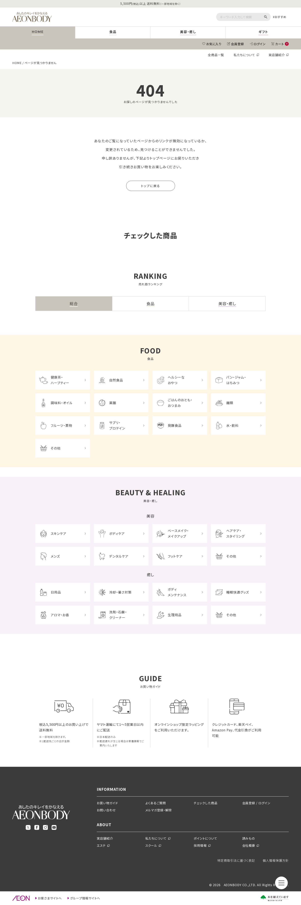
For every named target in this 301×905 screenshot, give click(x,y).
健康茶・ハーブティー (60, 380)
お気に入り (214, 44)
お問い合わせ (106, 810)
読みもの (248, 838)
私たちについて (244, 54)
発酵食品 (175, 425)
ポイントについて (205, 838)
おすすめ (280, 17)
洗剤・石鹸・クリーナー (118, 614)
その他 (55, 448)
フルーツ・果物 (61, 425)
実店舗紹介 (277, 54)
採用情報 (200, 845)
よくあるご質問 (155, 803)
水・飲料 (232, 425)
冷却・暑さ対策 (120, 592)
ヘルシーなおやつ (176, 380)
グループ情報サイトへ (85, 898)
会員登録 (237, 44)
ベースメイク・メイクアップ (178, 533)
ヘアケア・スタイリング (235, 533)
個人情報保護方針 (276, 860)
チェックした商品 (205, 803)
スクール (151, 845)
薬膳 (112, 402)
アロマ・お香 (60, 614)
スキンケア (58, 533)
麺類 (229, 402)
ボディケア (117, 533)
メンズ (55, 556)
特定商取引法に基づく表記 (236, 860)
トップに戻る (150, 185)
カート (282, 44)
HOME (17, 63)
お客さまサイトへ (50, 898)
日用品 (56, 592)
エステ (101, 845)
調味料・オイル (62, 402)
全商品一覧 (216, 54)
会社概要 (248, 845)
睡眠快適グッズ (237, 592)
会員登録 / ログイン (256, 803)
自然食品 (116, 380)
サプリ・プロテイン (117, 425)
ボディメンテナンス (177, 592)
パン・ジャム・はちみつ (236, 380)
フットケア (175, 556)
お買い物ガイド (107, 803)
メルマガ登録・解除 (158, 810)
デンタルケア (118, 556)
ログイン (259, 44)
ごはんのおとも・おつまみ (180, 402)
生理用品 (175, 614)
